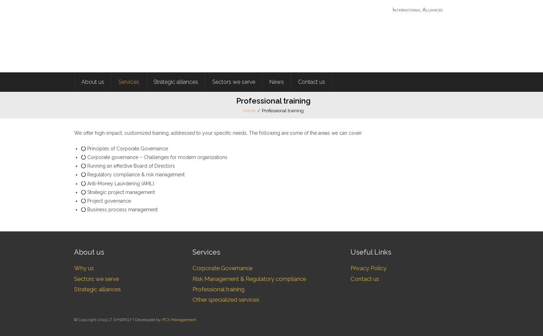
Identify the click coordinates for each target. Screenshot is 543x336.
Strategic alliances (97, 289)
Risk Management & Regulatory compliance (249, 278)
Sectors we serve (96, 278)
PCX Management (179, 319)
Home (249, 110)
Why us (84, 268)
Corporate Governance (222, 268)
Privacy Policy (368, 268)
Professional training (218, 289)
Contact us (364, 278)
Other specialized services (226, 299)
